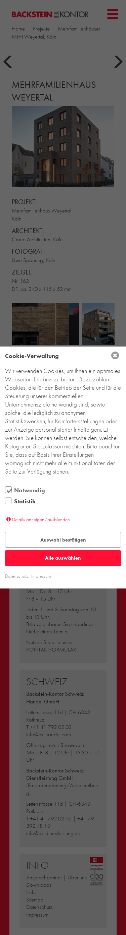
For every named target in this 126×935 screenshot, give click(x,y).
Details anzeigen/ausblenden (41, 519)
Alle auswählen (63, 558)
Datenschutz (17, 576)
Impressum (41, 576)
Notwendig (29, 490)
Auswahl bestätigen (63, 540)
